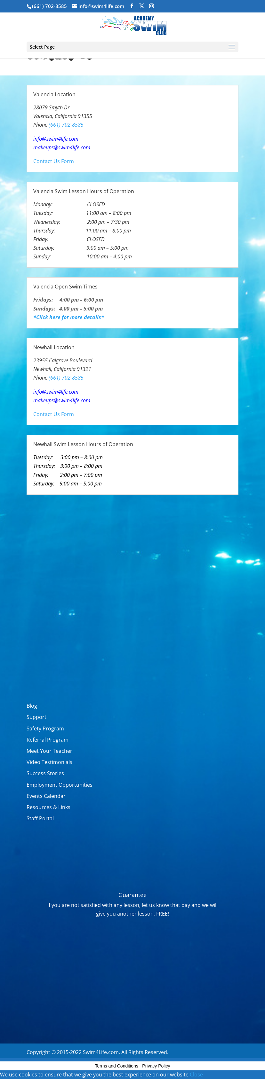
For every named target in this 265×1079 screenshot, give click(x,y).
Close (196, 1074)
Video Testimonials (49, 762)
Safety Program (45, 728)
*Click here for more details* (68, 317)
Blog (32, 705)
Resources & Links (48, 807)
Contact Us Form (53, 161)
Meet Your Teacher (49, 750)
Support (36, 717)
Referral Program (47, 739)
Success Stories (45, 773)
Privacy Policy (156, 1065)
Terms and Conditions (116, 1065)
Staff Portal (40, 818)
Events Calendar (46, 795)
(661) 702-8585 (49, 6)
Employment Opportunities (59, 784)
